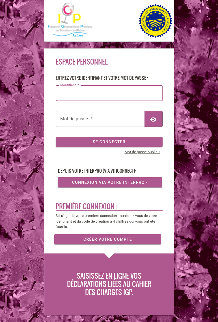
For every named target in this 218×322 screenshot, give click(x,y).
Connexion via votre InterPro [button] (108, 182)
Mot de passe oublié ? (142, 152)
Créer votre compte (107, 239)
